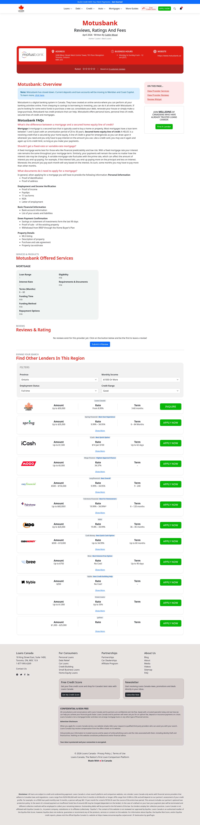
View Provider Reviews (158, 95)
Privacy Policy (104, 753)
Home (91, 38)
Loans (97, 38)
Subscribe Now (132, 694)
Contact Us (21, 668)
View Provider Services (158, 91)
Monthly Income (110, 374)
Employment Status (29, 385)
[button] (68, 8)
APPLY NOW (164, 8)
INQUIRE (170, 406)
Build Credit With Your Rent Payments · (100, 2)
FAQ (146, 672)
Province (24, 374)
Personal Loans (66, 657)
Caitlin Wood (111, 34)
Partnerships (108, 657)
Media (147, 663)
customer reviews (117, 69)
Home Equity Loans (68, 672)
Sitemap (148, 669)
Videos (147, 666)
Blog (146, 657)
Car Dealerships (109, 660)
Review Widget (154, 99)
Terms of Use (119, 753)
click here (39, 95)
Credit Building (66, 666)
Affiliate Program (110, 663)
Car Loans (63, 663)
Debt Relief (64, 660)
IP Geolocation (138, 815)
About (147, 660)
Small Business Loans (69, 669)
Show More (100, 430)
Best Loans (106, 38)
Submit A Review (100, 344)
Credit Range (108, 385)
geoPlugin (151, 815)
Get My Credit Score (70, 694)
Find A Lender (164, 126)
